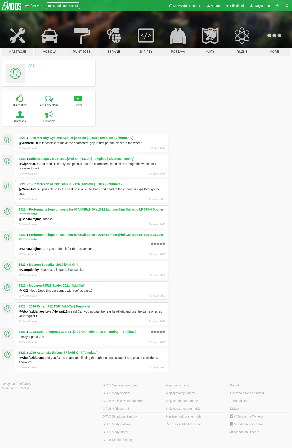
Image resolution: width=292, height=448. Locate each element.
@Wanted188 (28, 143)
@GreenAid (27, 189)
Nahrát (213, 6)
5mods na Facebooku (247, 424)
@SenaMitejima (30, 219)
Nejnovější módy (177, 385)
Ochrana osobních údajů (247, 393)
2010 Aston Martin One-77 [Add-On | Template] (63, 352)
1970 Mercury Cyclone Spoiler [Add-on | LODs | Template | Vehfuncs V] (81, 138)
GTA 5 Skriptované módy (119, 416)
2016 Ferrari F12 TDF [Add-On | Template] (59, 306)
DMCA (234, 408)
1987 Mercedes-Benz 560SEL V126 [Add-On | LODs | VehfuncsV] (76, 184)
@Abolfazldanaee (31, 311)
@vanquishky (29, 269)
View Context (28, 148)
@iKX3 (24, 290)
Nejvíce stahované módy (183, 408)
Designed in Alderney (16, 384)
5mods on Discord (244, 432)
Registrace (260, 6)
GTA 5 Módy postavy (116, 424)
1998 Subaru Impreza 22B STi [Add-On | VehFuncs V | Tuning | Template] (82, 331)
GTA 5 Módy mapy (115, 432)
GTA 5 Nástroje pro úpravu (120, 385)
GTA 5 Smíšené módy (117, 440)
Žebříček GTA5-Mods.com (184, 424)
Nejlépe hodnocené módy (184, 416)
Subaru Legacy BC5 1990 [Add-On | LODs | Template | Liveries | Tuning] (82, 159)
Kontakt (235, 385)
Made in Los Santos (15, 388)
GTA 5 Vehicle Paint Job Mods (123, 401)
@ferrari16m (61, 311)
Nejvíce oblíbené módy (182, 401)
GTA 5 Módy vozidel (116, 393)
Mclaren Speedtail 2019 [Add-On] (53, 264)
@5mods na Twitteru (246, 416)
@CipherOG (27, 164)
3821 (32, 66)
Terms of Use (239, 401)
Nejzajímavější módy (180, 393)
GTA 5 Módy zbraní (115, 408)
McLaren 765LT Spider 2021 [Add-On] (56, 285)
